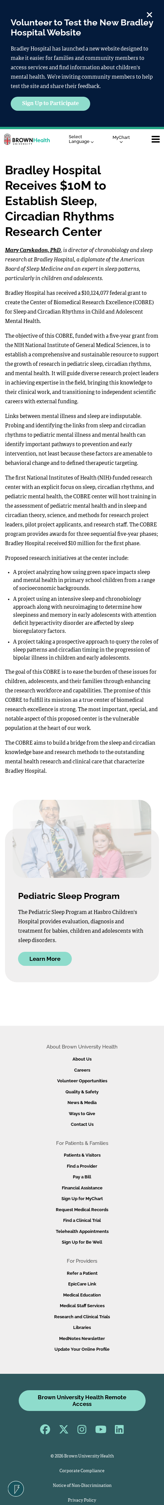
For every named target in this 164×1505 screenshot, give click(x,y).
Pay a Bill (82, 1176)
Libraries (82, 1327)
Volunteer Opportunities (82, 1080)
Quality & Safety (82, 1091)
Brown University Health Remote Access (82, 1400)
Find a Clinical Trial (82, 1220)
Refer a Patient (82, 1273)
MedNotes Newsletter (82, 1338)
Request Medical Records (82, 1209)
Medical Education (82, 1295)
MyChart (121, 139)
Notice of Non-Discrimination (82, 1486)
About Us (82, 1059)
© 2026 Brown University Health (82, 1456)
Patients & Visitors (82, 1155)
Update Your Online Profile (82, 1349)
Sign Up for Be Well (82, 1242)
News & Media (82, 1102)
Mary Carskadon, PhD (33, 250)
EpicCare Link (82, 1283)
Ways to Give (82, 1113)
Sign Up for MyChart (82, 1198)
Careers (82, 1070)
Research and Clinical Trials (82, 1316)
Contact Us (82, 1124)
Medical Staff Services (82, 1305)
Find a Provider (82, 1166)
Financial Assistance (82, 1187)
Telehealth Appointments (82, 1231)
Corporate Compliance (82, 1471)
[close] (149, 13)
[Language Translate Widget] (83, 139)
